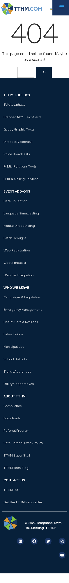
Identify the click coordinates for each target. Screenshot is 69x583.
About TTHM (14, 396)
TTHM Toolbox (16, 95)
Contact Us (14, 480)
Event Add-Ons (16, 191)
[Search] (44, 72)
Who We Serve (16, 288)
